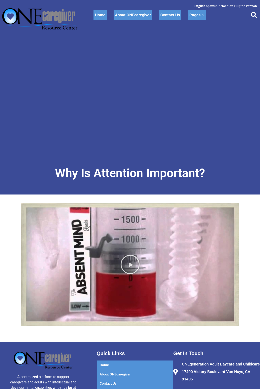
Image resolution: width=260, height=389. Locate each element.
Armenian (224, 6)
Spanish (210, 6)
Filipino (239, 6)
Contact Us (170, 15)
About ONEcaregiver (133, 15)
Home (100, 15)
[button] (130, 276)
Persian (251, 6)
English (198, 6)
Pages (196, 15)
